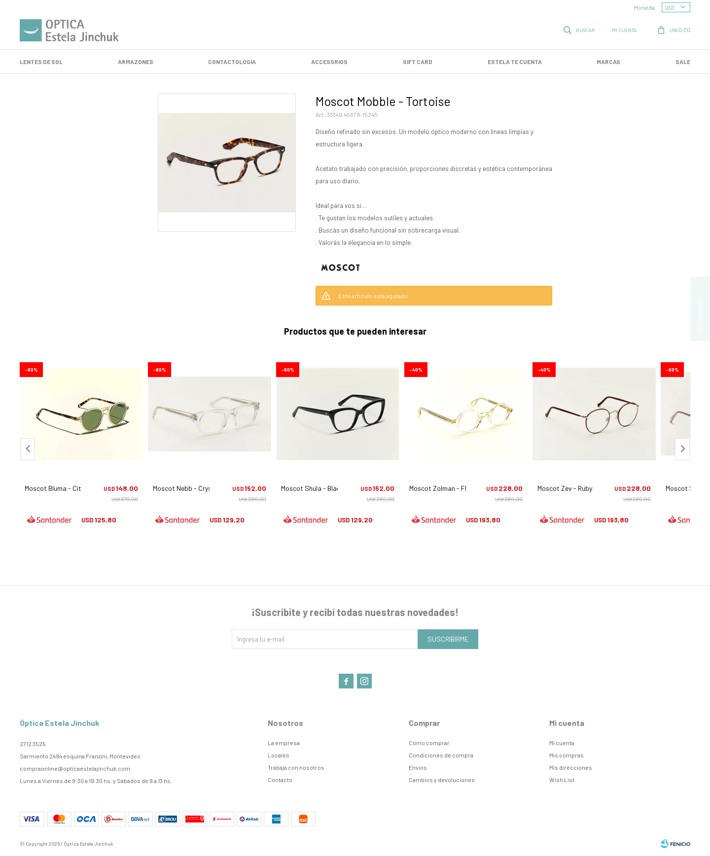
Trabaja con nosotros (296, 767)
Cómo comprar (429, 742)
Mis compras (566, 755)
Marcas (608, 61)
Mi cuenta (561, 742)
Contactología (232, 61)
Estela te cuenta (515, 61)
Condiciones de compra (441, 755)
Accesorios (329, 61)
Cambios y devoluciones (442, 779)
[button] (682, 449)
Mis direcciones (570, 767)
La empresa (284, 742)
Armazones (135, 61)
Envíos (418, 767)
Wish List (561, 779)
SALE (682, 61)
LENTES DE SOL (41, 61)
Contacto (280, 779)
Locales (278, 755)
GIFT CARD (417, 61)
